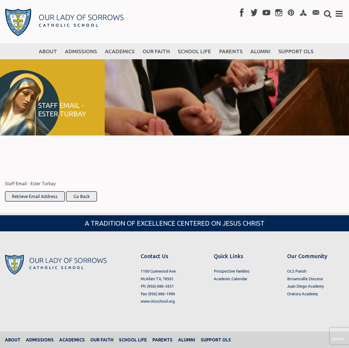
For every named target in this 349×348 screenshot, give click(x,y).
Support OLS (216, 339)
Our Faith (101, 339)
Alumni (186, 339)
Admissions (40, 339)
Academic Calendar (230, 278)
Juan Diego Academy (305, 286)
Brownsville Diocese (305, 278)
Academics (72, 339)
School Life (133, 339)
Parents (162, 339)
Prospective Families (232, 271)
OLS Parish (296, 271)
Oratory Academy (302, 293)
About (12, 339)
